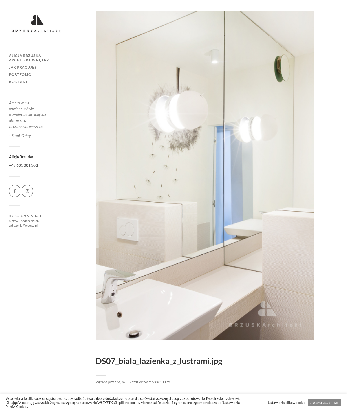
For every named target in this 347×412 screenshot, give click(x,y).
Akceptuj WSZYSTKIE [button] (324, 403)
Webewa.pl (30, 225)
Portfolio (20, 74)
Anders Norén (30, 221)
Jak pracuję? (23, 67)
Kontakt (18, 81)
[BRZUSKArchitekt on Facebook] (14, 191)
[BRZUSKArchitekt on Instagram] (27, 191)
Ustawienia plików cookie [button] (286, 403)
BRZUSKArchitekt (31, 216)
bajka (121, 382)
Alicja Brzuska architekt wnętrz (29, 57)
